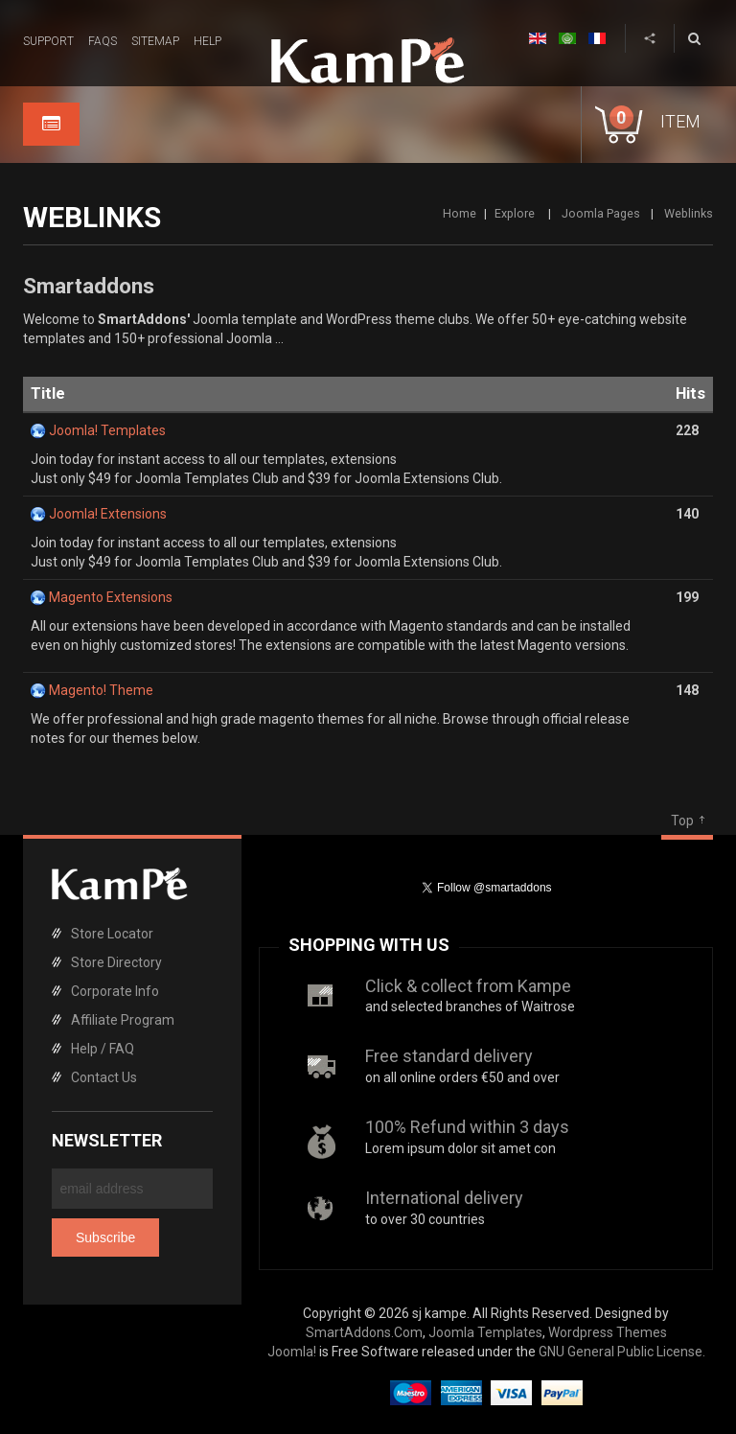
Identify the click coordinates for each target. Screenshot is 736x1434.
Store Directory (116, 962)
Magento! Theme (101, 690)
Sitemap (155, 41)
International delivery (444, 1198)
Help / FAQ (102, 1048)
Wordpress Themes (607, 1332)
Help (207, 41)
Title (48, 393)
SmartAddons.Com (364, 1332)
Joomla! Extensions (108, 513)
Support (48, 41)
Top (682, 820)
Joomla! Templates (107, 430)
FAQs (102, 41)
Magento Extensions (110, 597)
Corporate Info (115, 991)
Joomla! (291, 1351)
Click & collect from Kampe (468, 986)
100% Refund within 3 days (467, 1127)
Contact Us (104, 1077)
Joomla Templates (485, 1332)
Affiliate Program (122, 1020)
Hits (690, 393)
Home (459, 213)
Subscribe (105, 1237)
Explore (516, 213)
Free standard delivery (449, 1056)
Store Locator (112, 933)
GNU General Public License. (622, 1351)
